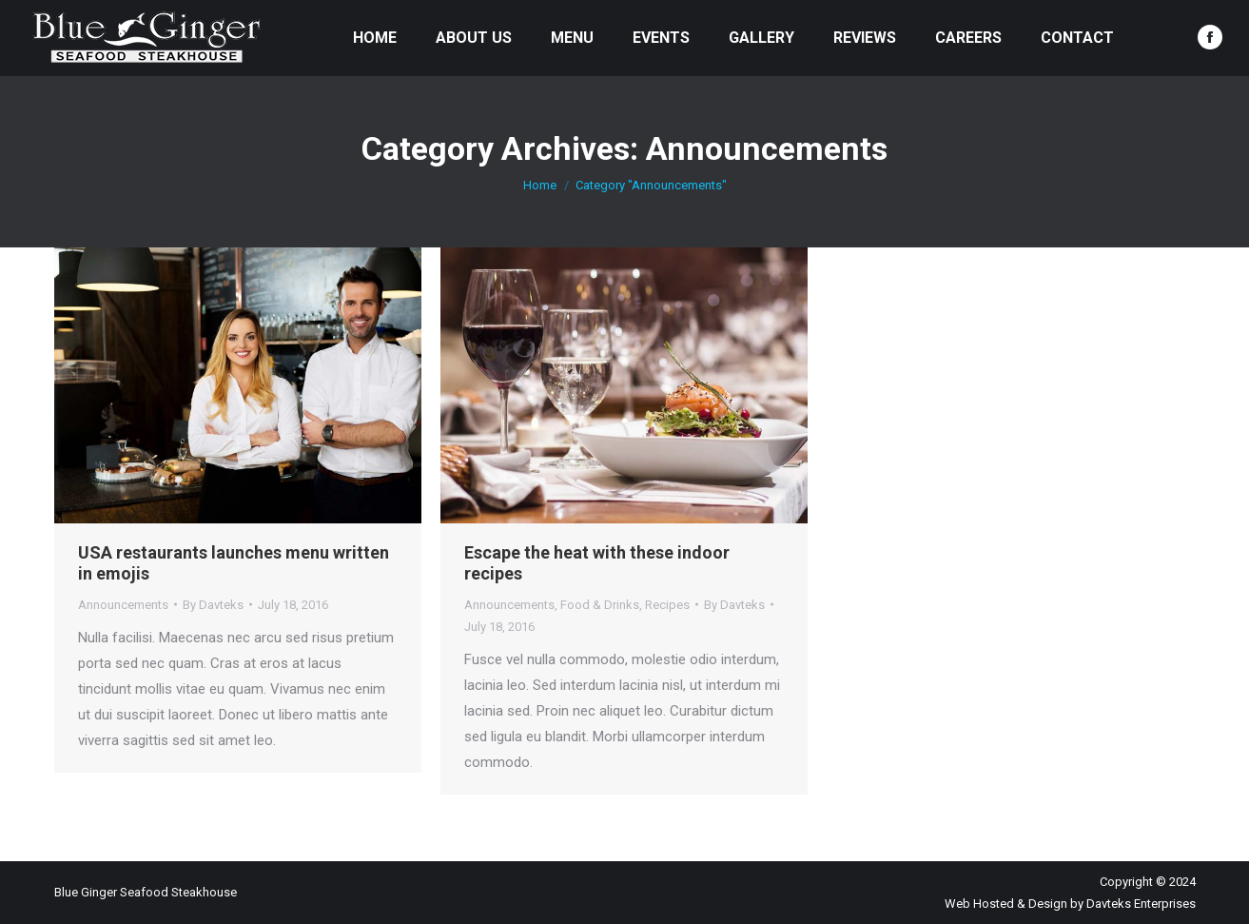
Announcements (123, 605)
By (213, 605)
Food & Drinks (599, 605)
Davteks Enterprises (1141, 903)
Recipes (667, 605)
